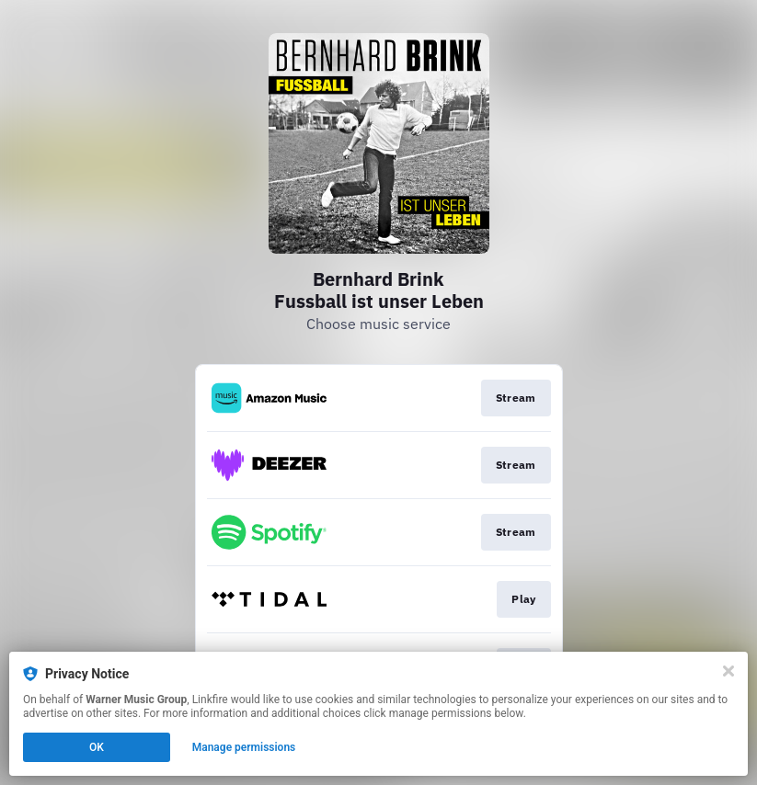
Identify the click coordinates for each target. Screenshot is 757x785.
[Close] (728, 671)
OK (96, 747)
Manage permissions (244, 747)
